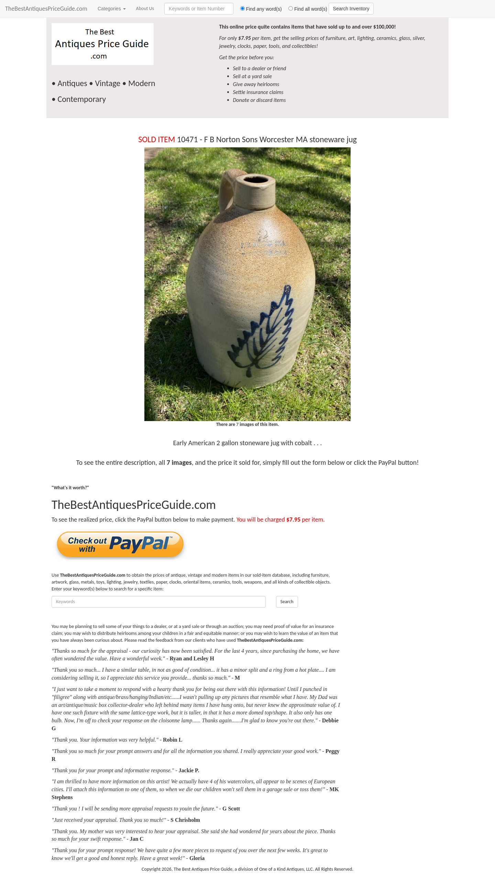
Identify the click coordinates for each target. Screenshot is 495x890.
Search (287, 602)
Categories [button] (112, 8)
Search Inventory (351, 8)
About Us (145, 8)
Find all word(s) (305, 9)
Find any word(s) (258, 9)
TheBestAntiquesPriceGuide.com (46, 8)
